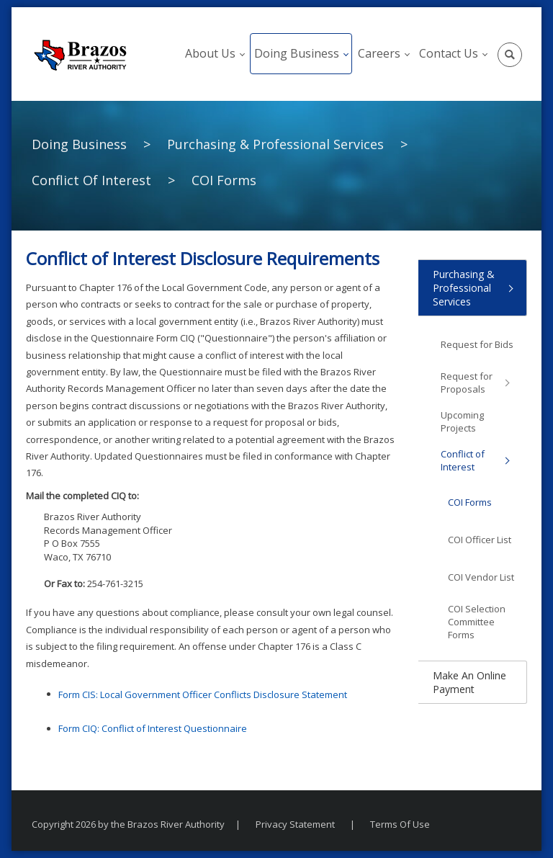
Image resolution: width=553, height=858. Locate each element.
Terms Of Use (400, 824)
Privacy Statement (295, 824)
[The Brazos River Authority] (80, 54)
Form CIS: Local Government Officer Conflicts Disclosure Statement (202, 694)
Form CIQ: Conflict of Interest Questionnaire (152, 728)
